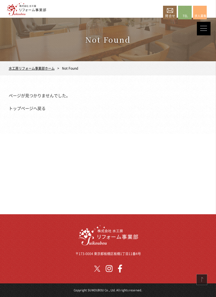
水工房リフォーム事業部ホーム (32, 68)
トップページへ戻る (27, 108)
